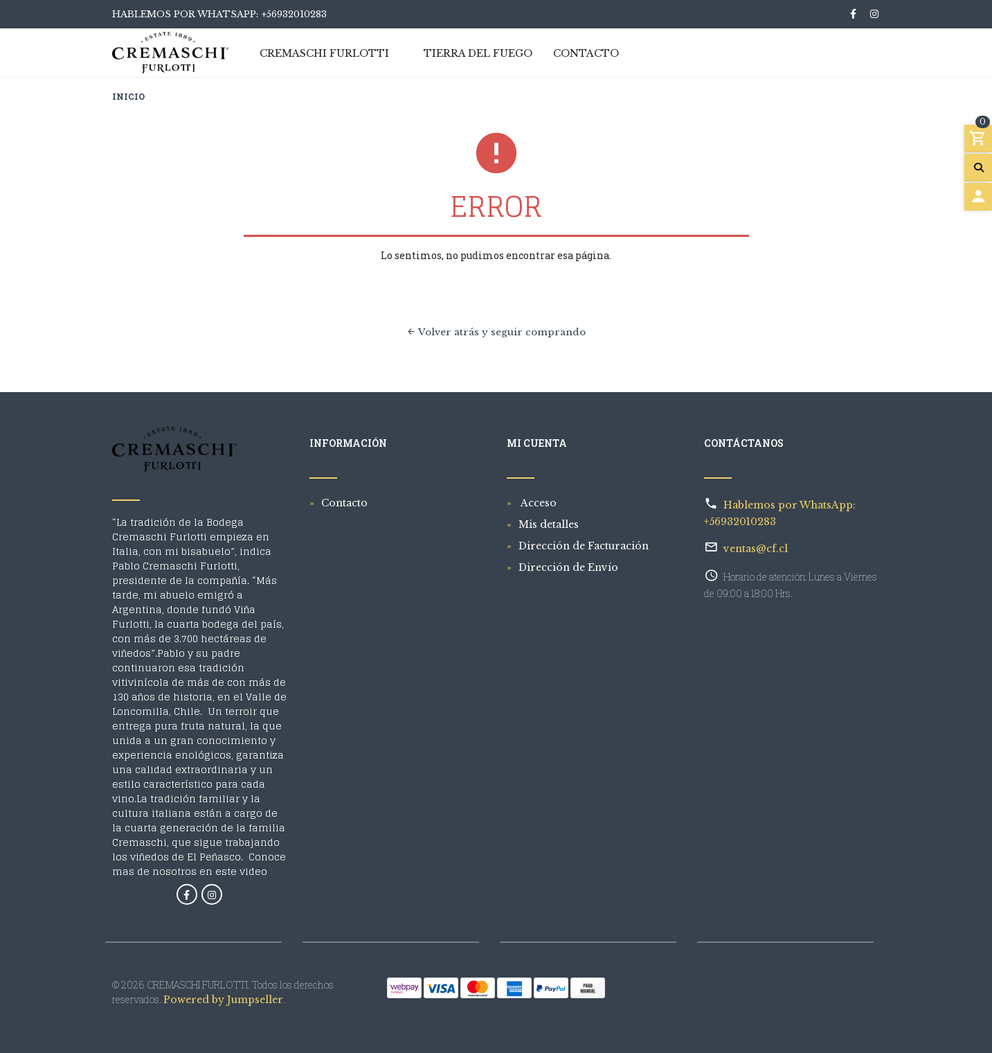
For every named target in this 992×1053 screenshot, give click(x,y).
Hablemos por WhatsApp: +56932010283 (219, 14)
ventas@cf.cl (755, 548)
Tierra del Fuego (478, 54)
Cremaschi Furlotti (324, 54)
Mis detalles (548, 524)
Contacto (586, 54)
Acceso (537, 503)
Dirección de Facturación (583, 546)
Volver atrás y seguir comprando (496, 332)
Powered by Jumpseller (223, 999)
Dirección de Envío (568, 567)
